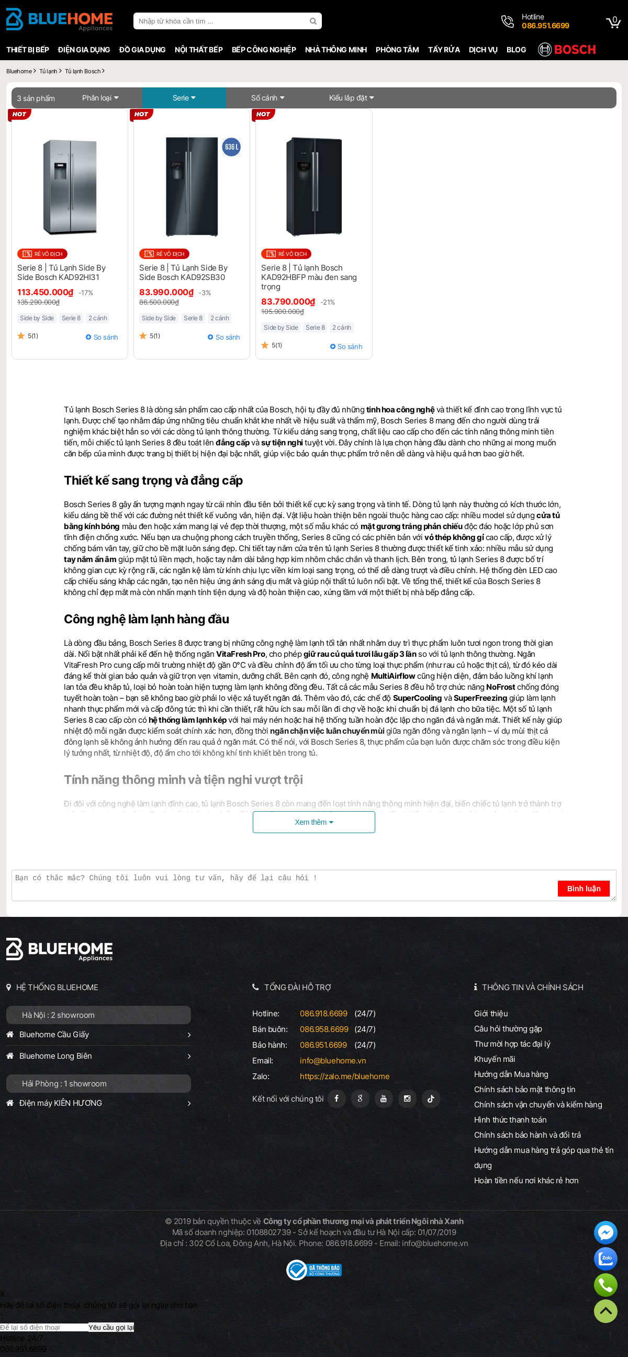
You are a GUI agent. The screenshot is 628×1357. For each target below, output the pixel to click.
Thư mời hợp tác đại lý (512, 1044)
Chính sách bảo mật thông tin (525, 1089)
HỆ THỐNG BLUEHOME (57, 987)
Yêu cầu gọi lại (111, 1327)
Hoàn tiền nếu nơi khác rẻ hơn (526, 1180)
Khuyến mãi (494, 1059)
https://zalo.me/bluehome (344, 1076)
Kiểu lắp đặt (348, 97)
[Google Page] (360, 1099)
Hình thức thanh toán (510, 1120)
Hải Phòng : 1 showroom (64, 1084)
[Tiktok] (431, 1099)
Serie (181, 97)
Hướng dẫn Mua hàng (511, 1074)
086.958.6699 (324, 1029)
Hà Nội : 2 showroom (58, 1015)
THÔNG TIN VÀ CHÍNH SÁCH (532, 987)
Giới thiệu (491, 1013)
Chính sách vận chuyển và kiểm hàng (538, 1104)
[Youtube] (384, 1099)
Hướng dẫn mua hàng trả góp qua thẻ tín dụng (544, 1157)
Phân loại (96, 97)
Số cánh (264, 97)
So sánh (106, 337)
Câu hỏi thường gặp (508, 1029)
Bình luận (584, 888)
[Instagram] (407, 1099)
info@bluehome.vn (333, 1061)
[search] (314, 21)
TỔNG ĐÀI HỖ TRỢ (297, 987)
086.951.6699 (323, 1045)
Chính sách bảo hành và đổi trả (527, 1135)
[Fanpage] (337, 1099)
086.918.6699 (323, 1013)
